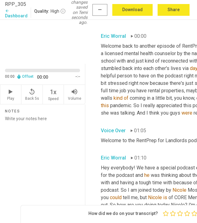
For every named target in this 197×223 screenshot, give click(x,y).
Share (174, 9)
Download (132, 9)
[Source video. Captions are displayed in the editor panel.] (42, 41)
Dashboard (16, 13)
